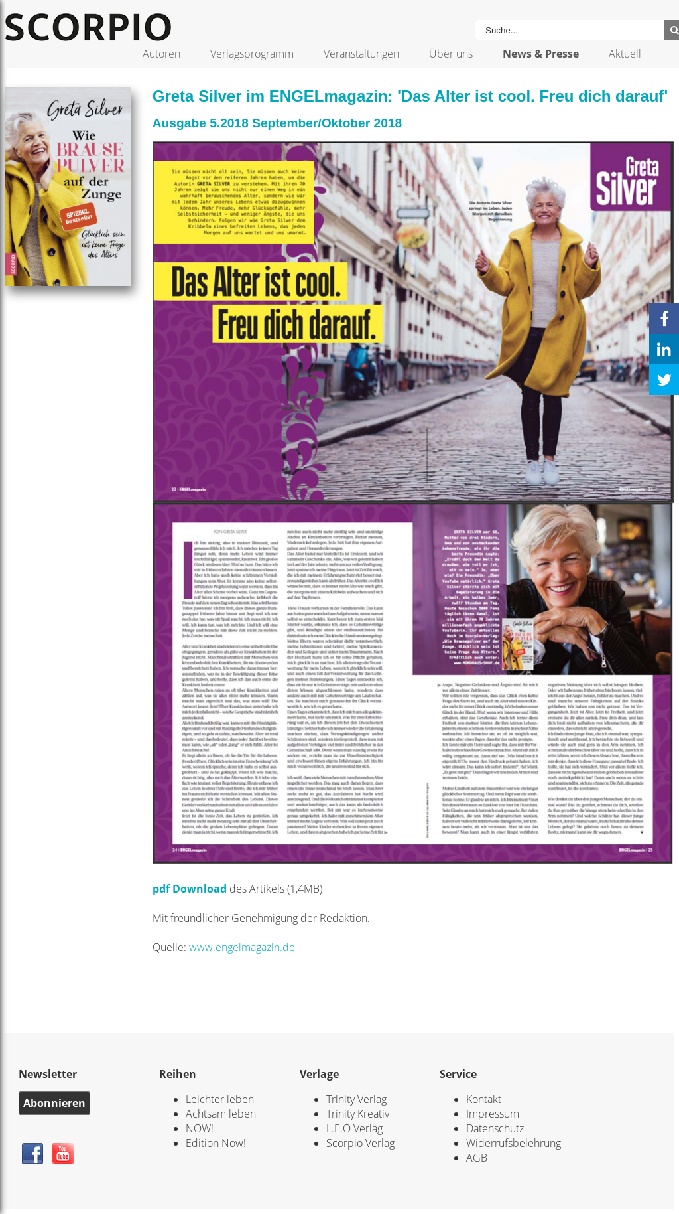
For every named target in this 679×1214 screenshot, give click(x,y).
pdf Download (190, 888)
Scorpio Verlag (360, 1143)
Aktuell (625, 53)
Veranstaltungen (361, 53)
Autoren (161, 53)
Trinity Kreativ (357, 1113)
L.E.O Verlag (354, 1128)
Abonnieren (54, 1103)
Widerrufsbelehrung (513, 1143)
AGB (476, 1157)
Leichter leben (220, 1099)
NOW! (200, 1128)
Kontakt (483, 1099)
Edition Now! (216, 1143)
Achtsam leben (221, 1113)
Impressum (492, 1113)
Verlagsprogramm (252, 53)
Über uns (451, 53)
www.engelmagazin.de (242, 947)
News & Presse (541, 53)
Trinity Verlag (356, 1099)
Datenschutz (495, 1128)
